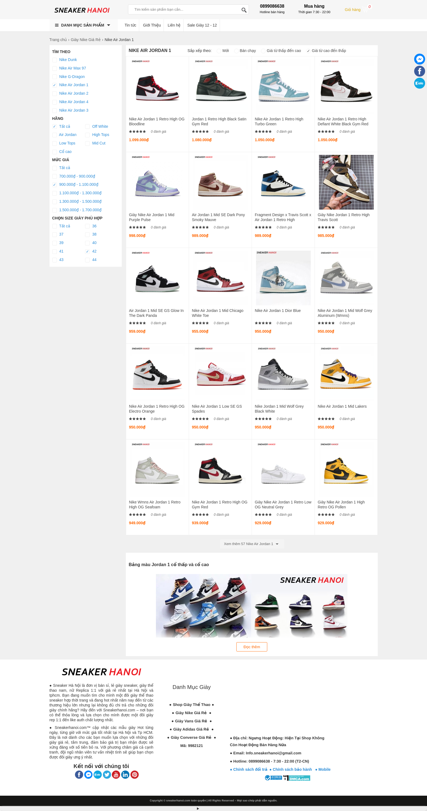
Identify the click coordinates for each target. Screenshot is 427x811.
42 (90, 251)
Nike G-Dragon (68, 76)
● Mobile (323, 769)
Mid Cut (95, 143)
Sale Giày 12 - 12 (202, 25)
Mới (223, 50)
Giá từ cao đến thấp (326, 50)
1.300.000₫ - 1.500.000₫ (77, 201)
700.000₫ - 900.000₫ (73, 176)
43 (57, 259)
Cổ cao (62, 151)
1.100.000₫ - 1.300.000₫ (77, 193)
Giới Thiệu (152, 25)
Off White (96, 126)
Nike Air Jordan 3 (70, 110)
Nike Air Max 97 (69, 68)
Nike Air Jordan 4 (70, 102)
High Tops (97, 134)
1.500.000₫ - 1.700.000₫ (77, 210)
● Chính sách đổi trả (249, 769)
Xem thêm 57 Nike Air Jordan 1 (252, 543)
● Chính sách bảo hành (292, 769)
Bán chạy (245, 50)
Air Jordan (64, 134)
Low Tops (63, 143)
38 (90, 234)
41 (57, 251)
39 (57, 243)
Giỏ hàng (358, 9)
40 (90, 243)
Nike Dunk (64, 59)
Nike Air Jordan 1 (70, 85)
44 (90, 259)
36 (90, 226)
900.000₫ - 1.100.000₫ (75, 184)
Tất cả (61, 126)
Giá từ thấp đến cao (281, 50)
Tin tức (130, 25)
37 (57, 234)
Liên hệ (174, 25)
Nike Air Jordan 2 (70, 93)
